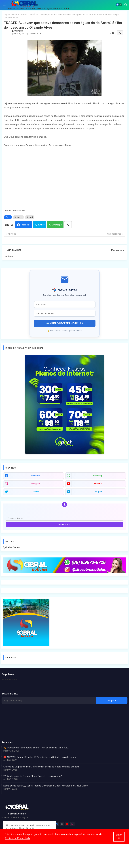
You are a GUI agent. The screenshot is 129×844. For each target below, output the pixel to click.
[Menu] (4, 5)
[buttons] (57, 824)
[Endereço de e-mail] (64, 518)
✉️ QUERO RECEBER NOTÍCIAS (64, 323)
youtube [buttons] (98, 483)
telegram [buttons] (97, 492)
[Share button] (68, 224)
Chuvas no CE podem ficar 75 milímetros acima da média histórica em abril (41, 766)
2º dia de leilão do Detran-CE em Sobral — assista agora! (32, 776)
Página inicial (10, 14)
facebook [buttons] (35, 475)
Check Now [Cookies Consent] (25, 828)
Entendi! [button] (119, 836)
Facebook (25, 224)
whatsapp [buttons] (97, 475)
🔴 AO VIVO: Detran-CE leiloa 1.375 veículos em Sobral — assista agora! (39, 757)
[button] (119, 4)
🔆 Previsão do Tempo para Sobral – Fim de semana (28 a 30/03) (36, 747)
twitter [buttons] (35, 492)
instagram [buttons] (35, 483)
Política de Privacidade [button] (17, 838)
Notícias (18, 217)
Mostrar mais (117, 250)
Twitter (41, 224)
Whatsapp (57, 224)
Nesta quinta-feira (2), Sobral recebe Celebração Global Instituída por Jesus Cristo (45, 785)
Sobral (22, 14)
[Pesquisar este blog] (49, 700)
